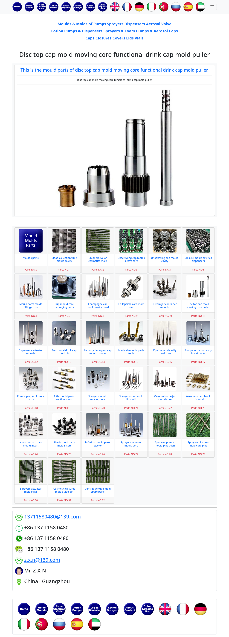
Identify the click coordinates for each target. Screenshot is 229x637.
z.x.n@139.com (42, 559)
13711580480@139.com (52, 516)
